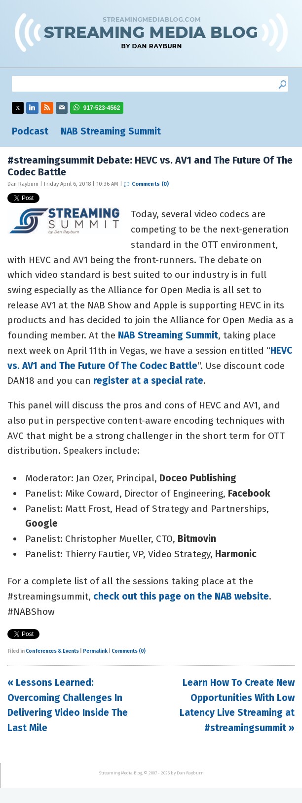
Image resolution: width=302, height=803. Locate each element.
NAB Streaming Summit (111, 131)
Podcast (30, 131)
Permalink (95, 651)
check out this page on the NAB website (181, 596)
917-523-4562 (101, 107)
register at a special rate (148, 380)
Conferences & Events (52, 651)
